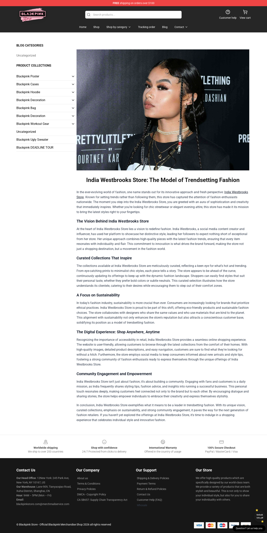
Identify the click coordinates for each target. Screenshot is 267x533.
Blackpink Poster (27, 76)
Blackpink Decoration (30, 100)
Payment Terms (146, 483)
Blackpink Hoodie (28, 92)
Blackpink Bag (26, 108)
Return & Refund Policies (151, 489)
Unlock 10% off (259, 516)
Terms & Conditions (88, 483)
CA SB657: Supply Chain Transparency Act (102, 499)
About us (82, 478)
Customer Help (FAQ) (149, 499)
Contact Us (143, 494)
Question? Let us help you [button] (249, 528)
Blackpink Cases (27, 84)
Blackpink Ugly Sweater (32, 139)
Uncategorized (26, 55)
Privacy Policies (86, 489)
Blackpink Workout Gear (32, 124)
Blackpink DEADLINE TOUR (34, 147)
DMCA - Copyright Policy (91, 494)
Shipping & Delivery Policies (153, 478)
